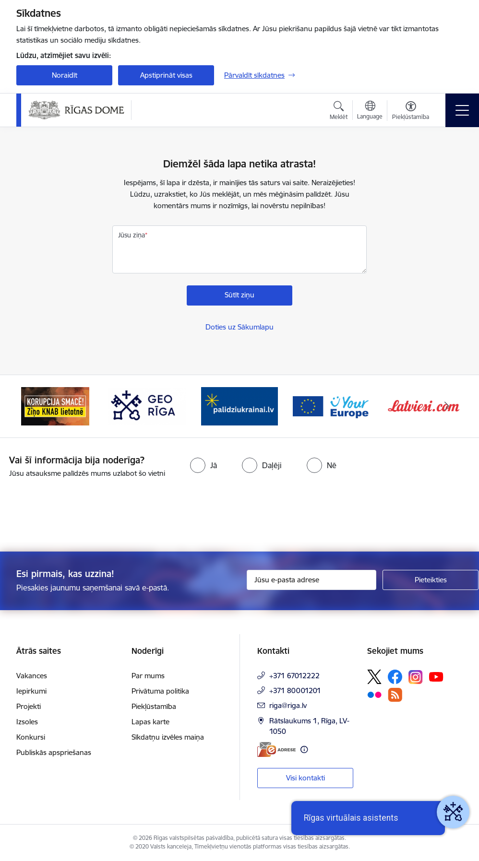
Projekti (28, 706)
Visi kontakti (305, 777)
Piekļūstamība (154, 706)
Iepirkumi (31, 691)
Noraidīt (64, 75)
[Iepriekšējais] (32, 406)
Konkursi (30, 737)
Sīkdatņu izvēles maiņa (168, 737)
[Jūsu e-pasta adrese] (311, 580)
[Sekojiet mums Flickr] (374, 694)
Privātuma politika (160, 691)
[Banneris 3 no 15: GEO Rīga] (147, 405)
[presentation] (80, 515)
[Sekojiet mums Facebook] (395, 677)
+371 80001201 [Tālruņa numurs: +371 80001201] (295, 690)
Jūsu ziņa (131, 235)
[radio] (203, 465)
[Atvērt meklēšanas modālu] (338, 111)
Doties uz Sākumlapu (239, 326)
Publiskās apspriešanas (53, 752)
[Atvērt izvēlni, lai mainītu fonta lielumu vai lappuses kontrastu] (410, 111)
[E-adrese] (276, 749)
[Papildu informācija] (304, 749)
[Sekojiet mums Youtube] (436, 676)
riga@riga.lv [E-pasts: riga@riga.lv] (288, 705)
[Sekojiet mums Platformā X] (374, 677)
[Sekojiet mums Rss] (395, 695)
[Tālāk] (447, 406)
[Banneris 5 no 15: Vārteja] (332, 405)
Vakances (31, 675)
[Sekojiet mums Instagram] (415, 677)
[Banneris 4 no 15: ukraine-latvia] (239, 405)
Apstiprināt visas (166, 75)
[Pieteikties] (431, 580)
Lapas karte (150, 721)
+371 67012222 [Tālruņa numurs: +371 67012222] (294, 675)
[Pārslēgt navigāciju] (462, 110)
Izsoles (27, 721)
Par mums (148, 675)
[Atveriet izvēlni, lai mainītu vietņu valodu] (369, 111)
